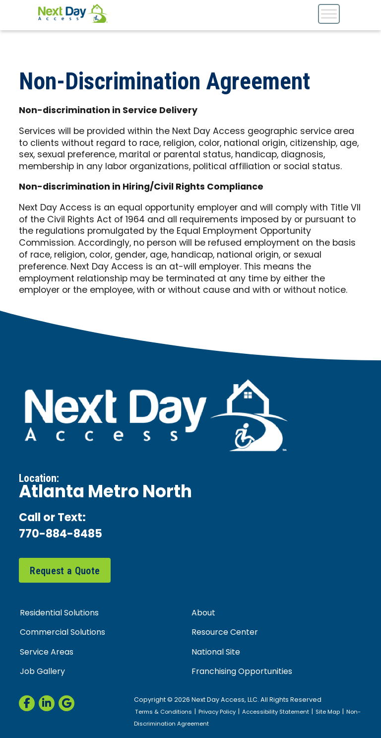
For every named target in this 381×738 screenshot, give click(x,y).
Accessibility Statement (275, 712)
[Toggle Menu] (329, 13)
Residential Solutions (59, 613)
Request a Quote (65, 571)
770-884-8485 (60, 534)
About (203, 613)
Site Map (328, 712)
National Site (215, 652)
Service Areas (46, 652)
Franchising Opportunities (241, 672)
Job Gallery (42, 672)
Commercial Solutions (62, 632)
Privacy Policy (217, 712)
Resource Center (224, 632)
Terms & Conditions (163, 712)
